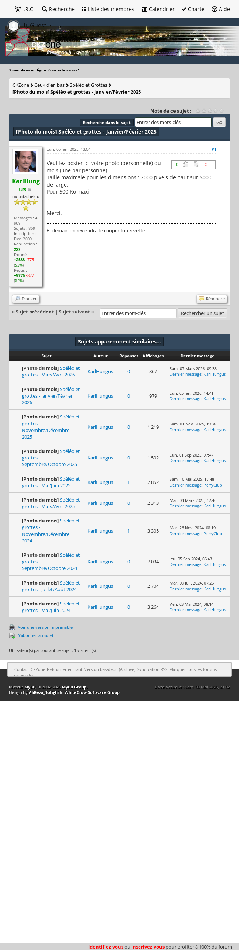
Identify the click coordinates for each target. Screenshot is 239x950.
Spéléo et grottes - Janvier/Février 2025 (76, 92)
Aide (221, 8)
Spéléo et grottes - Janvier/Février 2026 (51, 396)
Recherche (58, 8)
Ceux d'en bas (49, 85)
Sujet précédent (35, 311)
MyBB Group (74, 687)
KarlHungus (100, 371)
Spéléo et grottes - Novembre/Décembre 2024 (51, 530)
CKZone (20, 85)
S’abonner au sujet (35, 635)
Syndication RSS (152, 669)
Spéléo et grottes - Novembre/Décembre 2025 (51, 426)
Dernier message (185, 374)
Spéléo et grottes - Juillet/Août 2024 (51, 586)
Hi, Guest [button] (27, 25)
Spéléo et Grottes (88, 85)
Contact (21, 669)
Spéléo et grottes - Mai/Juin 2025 (51, 482)
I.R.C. (25, 8)
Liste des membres (108, 8)
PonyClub (213, 485)
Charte (193, 8)
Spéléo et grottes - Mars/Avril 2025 (51, 503)
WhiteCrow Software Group (92, 692)
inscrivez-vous (148, 946)
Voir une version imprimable (45, 627)
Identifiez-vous (105, 946)
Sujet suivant (74, 311)
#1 (214, 149)
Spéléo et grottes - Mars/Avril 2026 (51, 371)
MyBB (29, 687)
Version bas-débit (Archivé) (109, 669)
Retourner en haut (64, 669)
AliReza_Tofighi (44, 692)
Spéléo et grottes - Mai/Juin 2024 (51, 606)
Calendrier (158, 8)
